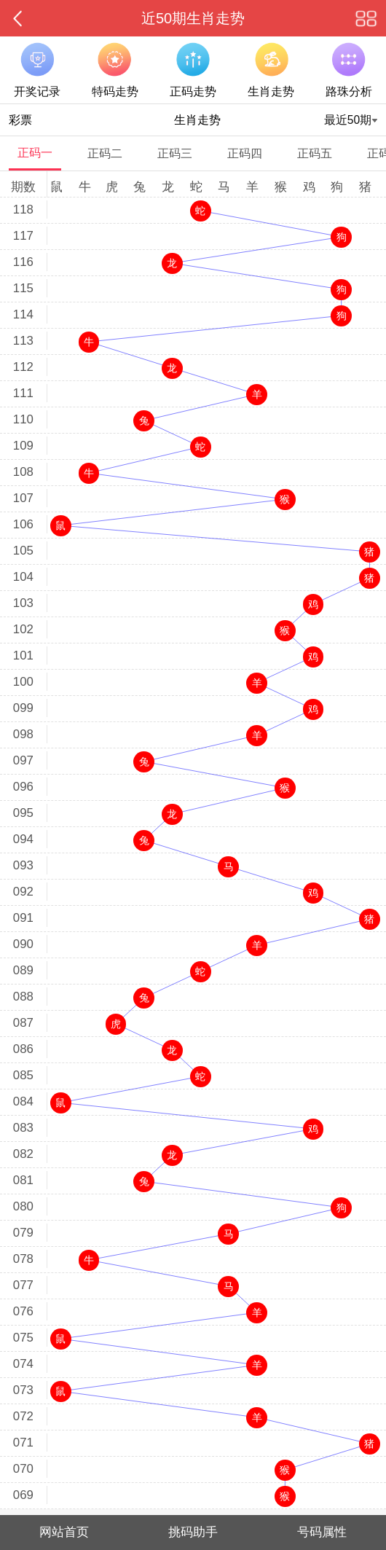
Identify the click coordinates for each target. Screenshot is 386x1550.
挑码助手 (193, 1532)
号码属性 (322, 1532)
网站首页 (64, 1532)
